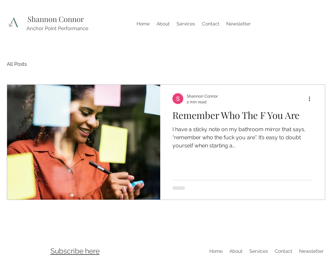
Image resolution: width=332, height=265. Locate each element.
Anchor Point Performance (57, 28)
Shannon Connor (55, 19)
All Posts (17, 64)
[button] (75, 250)
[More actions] (312, 99)
